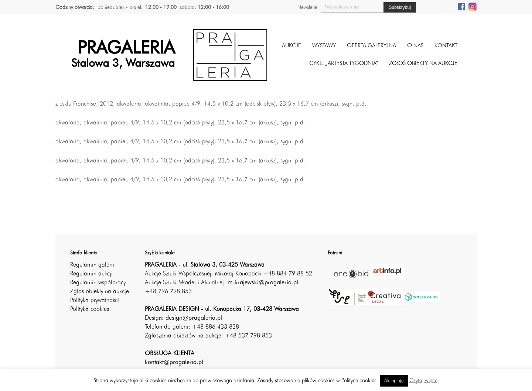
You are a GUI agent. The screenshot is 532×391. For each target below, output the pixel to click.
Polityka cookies (89, 309)
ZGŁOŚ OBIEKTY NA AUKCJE (423, 63)
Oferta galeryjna (371, 46)
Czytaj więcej (424, 381)
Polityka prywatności (94, 300)
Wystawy (324, 46)
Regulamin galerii (92, 265)
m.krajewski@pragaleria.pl (263, 283)
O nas (415, 46)
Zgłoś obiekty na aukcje (99, 292)
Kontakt (445, 46)
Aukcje (291, 46)
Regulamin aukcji (91, 274)
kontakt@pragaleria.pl (174, 363)
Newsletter (308, 7)
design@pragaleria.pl (194, 318)
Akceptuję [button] (393, 380)
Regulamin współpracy (98, 283)
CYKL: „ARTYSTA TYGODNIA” (343, 63)
